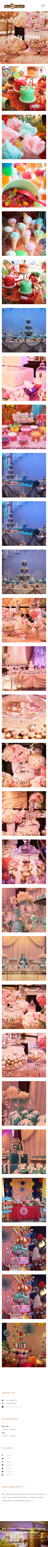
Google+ (8, 1462)
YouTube (9, 1468)
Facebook (9, 1455)
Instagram (9, 1465)
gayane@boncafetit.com (14, 1407)
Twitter (8, 1459)
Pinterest (9, 1472)
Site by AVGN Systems (25, 1538)
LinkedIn (9, 1475)
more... (32, 1501)
